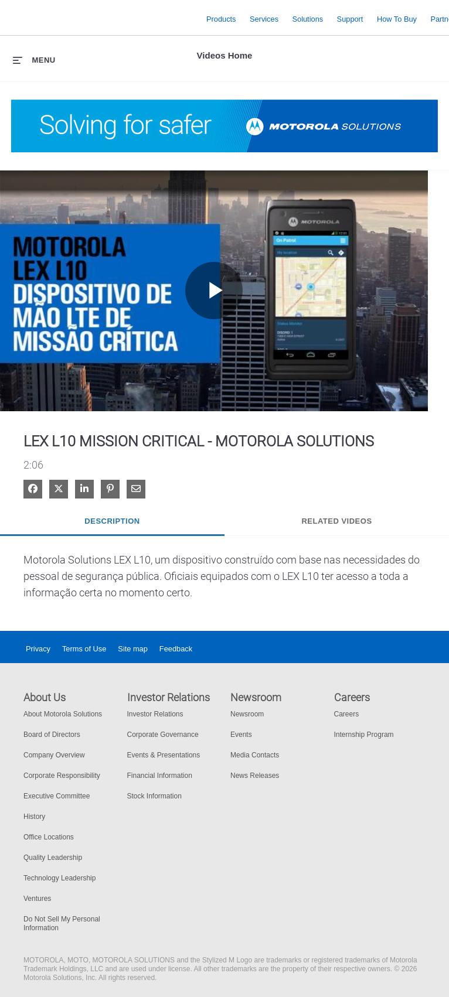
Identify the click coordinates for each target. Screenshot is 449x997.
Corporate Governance (163, 734)
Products (221, 18)
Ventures (37, 898)
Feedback (175, 648)
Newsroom (247, 714)
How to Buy (397, 18)
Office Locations (48, 837)
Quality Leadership (52, 857)
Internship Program (364, 734)
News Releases (254, 775)
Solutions (308, 18)
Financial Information (159, 775)
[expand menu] (34, 60)
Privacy (38, 648)
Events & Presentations (163, 755)
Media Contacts (254, 755)
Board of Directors (51, 734)
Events (241, 734)
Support (350, 18)
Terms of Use (84, 648)
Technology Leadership (59, 878)
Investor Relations (155, 714)
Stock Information (154, 796)
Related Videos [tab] (336, 521)
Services (264, 18)
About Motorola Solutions (62, 714)
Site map (133, 648)
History (34, 816)
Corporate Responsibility (61, 775)
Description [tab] (112, 521)
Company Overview (54, 755)
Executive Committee (56, 796)
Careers (346, 714)
